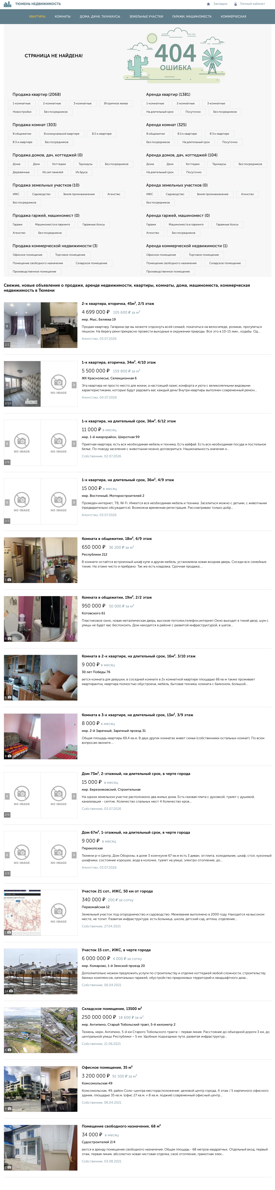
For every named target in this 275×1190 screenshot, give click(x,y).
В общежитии (22, 134)
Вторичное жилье (25, 112)
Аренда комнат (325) (167, 126)
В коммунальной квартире (64, 134)
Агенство (118, 205)
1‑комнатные (22, 103)
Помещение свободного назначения (38, 275)
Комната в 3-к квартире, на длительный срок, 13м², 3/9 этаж (137, 728)
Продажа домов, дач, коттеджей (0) (49, 157)
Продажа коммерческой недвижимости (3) (56, 258)
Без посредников (96, 112)
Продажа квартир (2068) (37, 95)
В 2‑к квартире (106, 134)
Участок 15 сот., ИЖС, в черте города (116, 963)
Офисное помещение (28, 267)
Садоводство (43, 205)
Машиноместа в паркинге (54, 236)
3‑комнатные (86, 103)
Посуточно (195, 112)
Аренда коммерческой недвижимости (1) (188, 258)
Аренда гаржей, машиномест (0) (179, 227)
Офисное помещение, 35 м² (107, 1080)
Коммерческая (233, 16)
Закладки (217, 4)
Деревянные (59, 174)
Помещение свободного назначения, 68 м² (121, 1139)
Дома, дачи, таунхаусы (100, 16)
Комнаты (63, 16)
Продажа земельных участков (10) (47, 196)
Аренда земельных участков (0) (178, 196)
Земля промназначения (82, 205)
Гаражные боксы (97, 236)
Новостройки (61, 112)
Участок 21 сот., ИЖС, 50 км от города (117, 904)
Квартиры (37, 16)
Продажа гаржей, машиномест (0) (47, 227)
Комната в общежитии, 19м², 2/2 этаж (117, 610)
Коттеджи (62, 165)
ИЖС (16, 205)
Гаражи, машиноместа (192, 16)
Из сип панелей (92, 174)
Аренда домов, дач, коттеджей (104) (183, 165)
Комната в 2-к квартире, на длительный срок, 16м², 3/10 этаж (139, 669)
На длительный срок (161, 112)
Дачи (38, 165)
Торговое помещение (73, 267)
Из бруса (19, 182)
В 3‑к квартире (23, 143)
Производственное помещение (35, 284)
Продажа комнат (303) (35, 126)
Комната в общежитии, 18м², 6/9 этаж (117, 551)
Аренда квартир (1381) (169, 95)
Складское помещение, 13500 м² (112, 1022)
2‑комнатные (54, 103)
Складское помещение (94, 275)
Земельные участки (146, 16)
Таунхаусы (90, 165)
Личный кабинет (249, 4)
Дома (17, 165)
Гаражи (18, 236)
